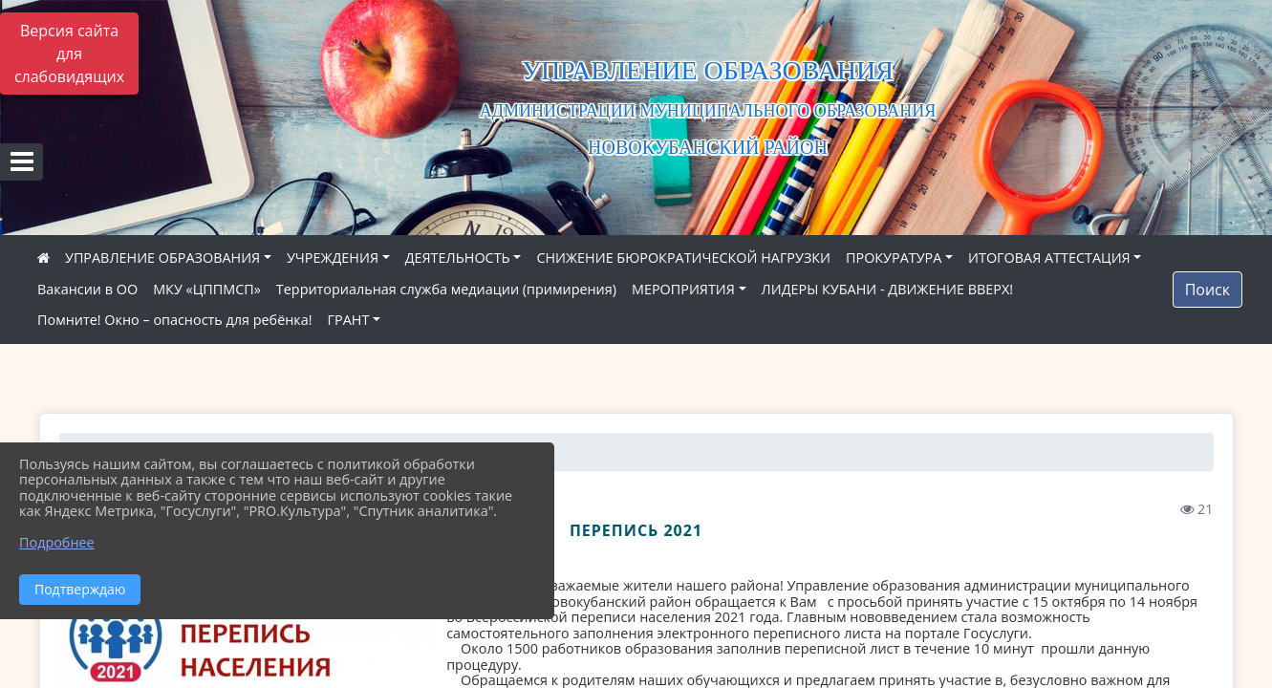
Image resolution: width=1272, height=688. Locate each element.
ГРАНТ (349, 320)
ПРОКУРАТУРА (893, 257)
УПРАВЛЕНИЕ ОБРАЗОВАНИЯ (162, 257)
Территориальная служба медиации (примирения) (446, 289)
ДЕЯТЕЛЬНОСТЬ (457, 257)
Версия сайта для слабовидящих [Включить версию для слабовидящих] (69, 53)
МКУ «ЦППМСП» (207, 289)
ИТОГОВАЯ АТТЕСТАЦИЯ (1049, 257)
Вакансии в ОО (87, 289)
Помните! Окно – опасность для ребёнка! (175, 320)
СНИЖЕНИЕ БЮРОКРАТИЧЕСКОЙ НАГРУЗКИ (683, 257)
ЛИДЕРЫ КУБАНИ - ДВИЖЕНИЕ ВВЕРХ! (888, 289)
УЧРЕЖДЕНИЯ (332, 257)
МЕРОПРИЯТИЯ (683, 289)
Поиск (1207, 289)
